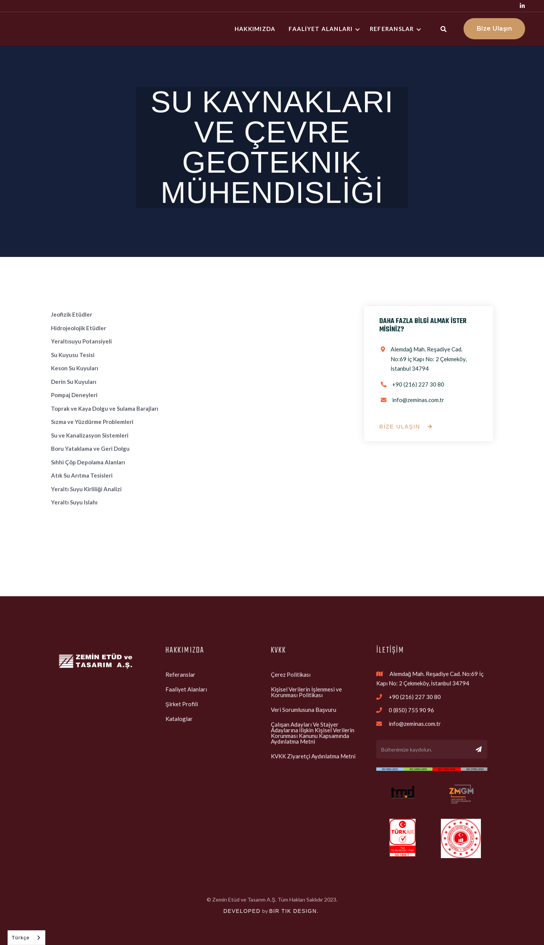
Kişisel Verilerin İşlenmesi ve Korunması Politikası (306, 692)
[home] (56, 29)
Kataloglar (179, 718)
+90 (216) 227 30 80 (418, 384)
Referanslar (180, 674)
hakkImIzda (255, 28)
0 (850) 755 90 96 (411, 710)
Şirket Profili (181, 704)
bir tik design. (293, 911)
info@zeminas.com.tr (418, 399)
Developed (241, 911)
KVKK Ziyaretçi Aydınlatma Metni (313, 756)
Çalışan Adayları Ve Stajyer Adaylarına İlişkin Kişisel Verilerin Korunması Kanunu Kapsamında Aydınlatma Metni (312, 733)
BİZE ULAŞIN (406, 426)
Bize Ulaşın (494, 28)
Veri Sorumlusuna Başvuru (304, 709)
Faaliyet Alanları (186, 689)
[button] (325, 28)
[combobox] (26, 937)
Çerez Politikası (291, 674)
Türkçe (21, 937)
